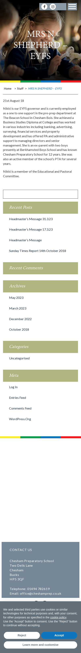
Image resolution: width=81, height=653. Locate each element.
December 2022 (20, 319)
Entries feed (17, 397)
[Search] (61, 6)
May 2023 (16, 297)
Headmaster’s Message (25, 240)
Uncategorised (19, 358)
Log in (13, 387)
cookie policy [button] (58, 617)
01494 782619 (38, 589)
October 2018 (19, 329)
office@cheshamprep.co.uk (40, 593)
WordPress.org (20, 419)
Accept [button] (59, 635)
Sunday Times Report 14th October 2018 (37, 251)
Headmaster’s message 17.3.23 (31, 229)
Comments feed (20, 408)
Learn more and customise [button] (40, 644)
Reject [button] (22, 635)
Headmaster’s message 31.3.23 (31, 219)
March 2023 (17, 308)
